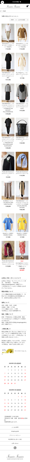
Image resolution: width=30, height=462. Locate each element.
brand (4, 11)
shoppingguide (9, 284)
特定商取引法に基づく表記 (15, 439)
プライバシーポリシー (15, 435)
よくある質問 (15, 427)
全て (1, 11)
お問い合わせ (15, 443)
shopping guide (15, 431)
